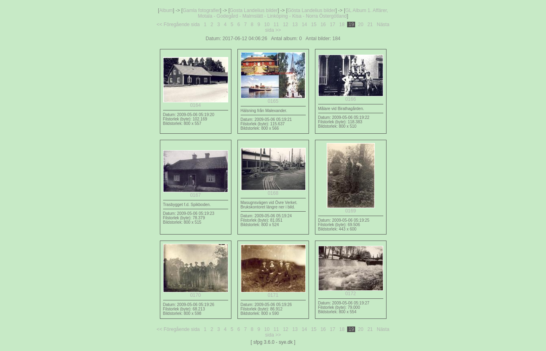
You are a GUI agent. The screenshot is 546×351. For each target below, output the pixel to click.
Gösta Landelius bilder (311, 10)
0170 (195, 293)
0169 (351, 209)
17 (333, 24)
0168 (273, 191)
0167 (195, 193)
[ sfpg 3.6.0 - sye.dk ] (273, 342)
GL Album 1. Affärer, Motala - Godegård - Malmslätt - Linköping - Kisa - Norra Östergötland (293, 13)
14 (305, 24)
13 (295, 24)
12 (286, 24)
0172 (350, 291)
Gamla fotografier (201, 10)
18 (342, 24)
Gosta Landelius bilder (254, 10)
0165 (273, 99)
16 (323, 24)
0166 (350, 97)
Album (166, 10)
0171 (273, 293)
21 (370, 24)
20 (361, 24)
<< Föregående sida (178, 24)
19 (351, 24)
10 (267, 24)
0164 (195, 103)
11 (276, 24)
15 (314, 24)
